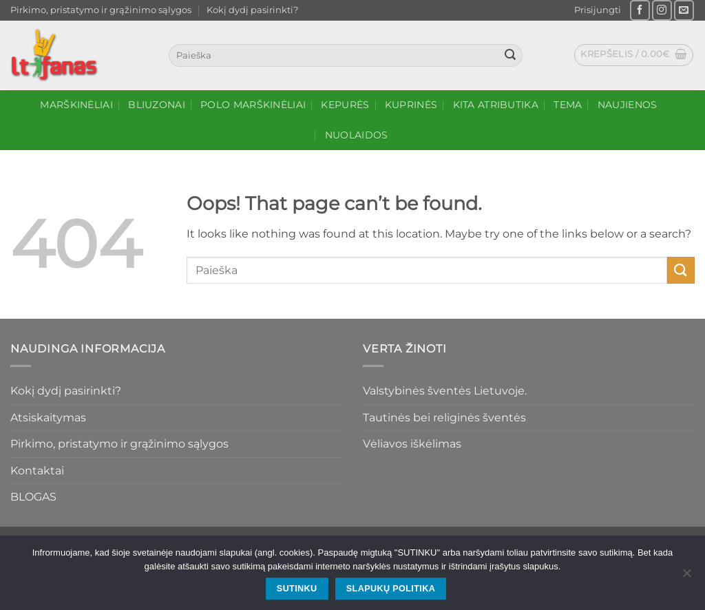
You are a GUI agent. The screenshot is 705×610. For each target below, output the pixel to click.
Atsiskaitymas (48, 417)
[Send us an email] (684, 10)
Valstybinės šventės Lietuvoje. (445, 390)
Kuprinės (411, 104)
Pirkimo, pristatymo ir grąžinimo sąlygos (100, 10)
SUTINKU (297, 588)
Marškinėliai (76, 104)
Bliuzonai (156, 104)
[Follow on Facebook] (640, 10)
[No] (686, 577)
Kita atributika (495, 104)
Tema (568, 104)
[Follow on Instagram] (662, 10)
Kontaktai (37, 470)
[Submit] (510, 55)
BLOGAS (33, 496)
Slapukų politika (390, 588)
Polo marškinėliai (253, 104)
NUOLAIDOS (356, 135)
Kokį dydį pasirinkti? (252, 10)
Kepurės (345, 104)
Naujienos (627, 104)
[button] (597, 10)
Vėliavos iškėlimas (412, 443)
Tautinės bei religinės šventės (444, 417)
